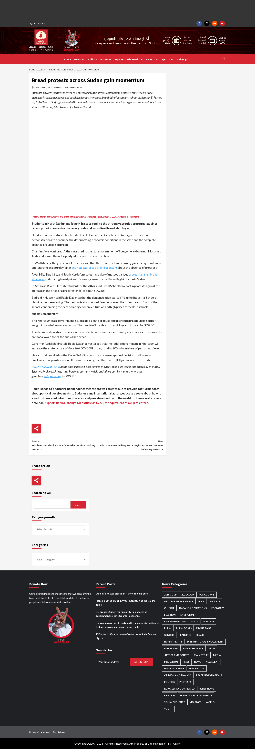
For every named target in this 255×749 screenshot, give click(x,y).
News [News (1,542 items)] (197, 661)
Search (78, 504)
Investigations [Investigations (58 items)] (193, 648)
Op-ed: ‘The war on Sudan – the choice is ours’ (122, 593)
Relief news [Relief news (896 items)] (206, 688)
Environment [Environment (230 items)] (189, 614)
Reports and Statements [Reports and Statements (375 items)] (196, 695)
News (79, 59)
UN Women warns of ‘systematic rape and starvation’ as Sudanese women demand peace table (127, 625)
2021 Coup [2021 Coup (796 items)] (187, 594)
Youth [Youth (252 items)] (168, 708)
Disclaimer (59, 732)
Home (67, 59)
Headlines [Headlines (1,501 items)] (184, 635)
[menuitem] (37, 23)
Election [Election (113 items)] (170, 614)
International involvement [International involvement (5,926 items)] (205, 641)
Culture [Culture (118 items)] (169, 608)
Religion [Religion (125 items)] (169, 695)
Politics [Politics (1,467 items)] (169, 682)
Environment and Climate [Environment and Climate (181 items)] (181, 621)
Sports (168, 59)
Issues (106, 59)
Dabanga (184, 59)
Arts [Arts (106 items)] (201, 601)
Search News (41, 493)
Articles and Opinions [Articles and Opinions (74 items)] (178, 601)
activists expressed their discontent (94, 267)
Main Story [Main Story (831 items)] (201, 655)
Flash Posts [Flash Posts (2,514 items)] (184, 628)
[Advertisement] (127, 10)
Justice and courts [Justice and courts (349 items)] (176, 655)
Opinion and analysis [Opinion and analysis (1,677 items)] (177, 675)
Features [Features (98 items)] (208, 621)
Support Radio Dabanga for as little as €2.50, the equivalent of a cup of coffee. (97, 403)
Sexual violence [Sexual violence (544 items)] (174, 702)
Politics (92, 59)
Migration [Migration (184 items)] (171, 661)
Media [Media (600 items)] (217, 655)
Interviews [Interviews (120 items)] (171, 648)
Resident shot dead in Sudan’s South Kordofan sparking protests (64, 445)
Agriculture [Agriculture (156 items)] (206, 594)
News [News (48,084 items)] (186, 661)
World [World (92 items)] (210, 702)
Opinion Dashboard (126, 59)
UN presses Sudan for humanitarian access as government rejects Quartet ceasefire (121, 613)
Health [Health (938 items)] (200, 635)
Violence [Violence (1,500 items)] (195, 702)
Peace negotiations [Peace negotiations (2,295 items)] (209, 675)
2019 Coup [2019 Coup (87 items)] (170, 594)
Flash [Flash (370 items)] (167, 628)
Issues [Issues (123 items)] (211, 648)
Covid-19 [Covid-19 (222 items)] (214, 601)
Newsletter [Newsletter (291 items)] (196, 668)
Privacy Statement (39, 732)
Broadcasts (150, 59)
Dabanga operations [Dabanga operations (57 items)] (193, 608)
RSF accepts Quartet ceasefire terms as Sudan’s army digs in (126, 636)
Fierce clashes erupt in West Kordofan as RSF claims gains (125, 602)
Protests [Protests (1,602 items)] (185, 682)
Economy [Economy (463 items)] (217, 608)
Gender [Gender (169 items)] (169, 635)
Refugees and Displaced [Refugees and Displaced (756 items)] (179, 688)
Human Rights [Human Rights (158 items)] (173, 641)
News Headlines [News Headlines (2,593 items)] (174, 668)
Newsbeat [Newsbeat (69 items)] (212, 661)
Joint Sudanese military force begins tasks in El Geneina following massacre (130, 445)
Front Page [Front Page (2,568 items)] (203, 628)
